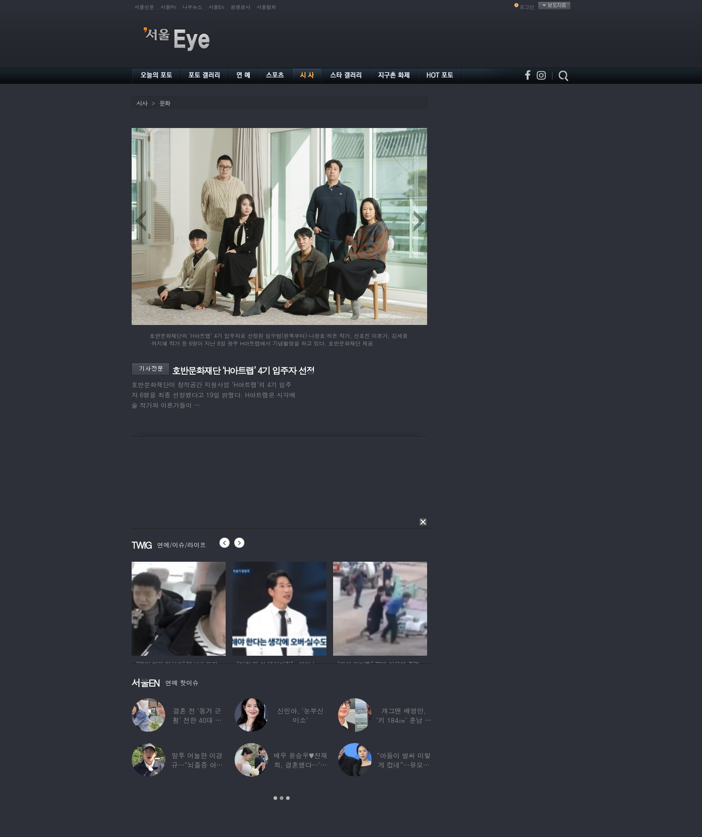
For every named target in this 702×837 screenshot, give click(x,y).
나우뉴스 (192, 7)
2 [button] (281, 798)
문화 (164, 103)
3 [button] (288, 798)
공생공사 (240, 7)
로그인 (527, 7)
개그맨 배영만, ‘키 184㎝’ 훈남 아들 (403, 720)
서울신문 (144, 7)
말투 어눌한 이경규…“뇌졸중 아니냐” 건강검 (197, 765)
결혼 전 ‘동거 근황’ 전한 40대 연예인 (197, 720)
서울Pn (168, 7)
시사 (142, 103)
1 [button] (275, 798)
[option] (179, 607)
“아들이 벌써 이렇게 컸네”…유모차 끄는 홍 (404, 765)
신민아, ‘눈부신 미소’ (300, 715)
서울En (216, 7)
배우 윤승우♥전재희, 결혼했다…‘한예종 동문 (301, 765)
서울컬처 (266, 7)
